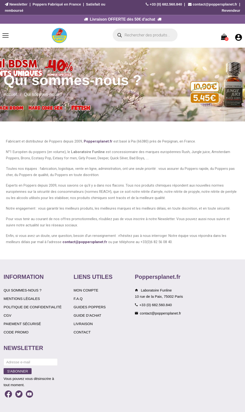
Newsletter (18, 4)
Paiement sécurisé (22, 324)
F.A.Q (78, 299)
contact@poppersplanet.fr (215, 4)
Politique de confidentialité (33, 307)
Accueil (10, 94)
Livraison (83, 324)
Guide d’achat (87, 315)
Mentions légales (22, 299)
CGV (7, 315)
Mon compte (86, 290)
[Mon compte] (238, 37)
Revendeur (231, 10)
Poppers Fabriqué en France (57, 4)
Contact (82, 332)
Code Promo (16, 332)
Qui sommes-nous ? (22, 290)
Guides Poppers (90, 307)
